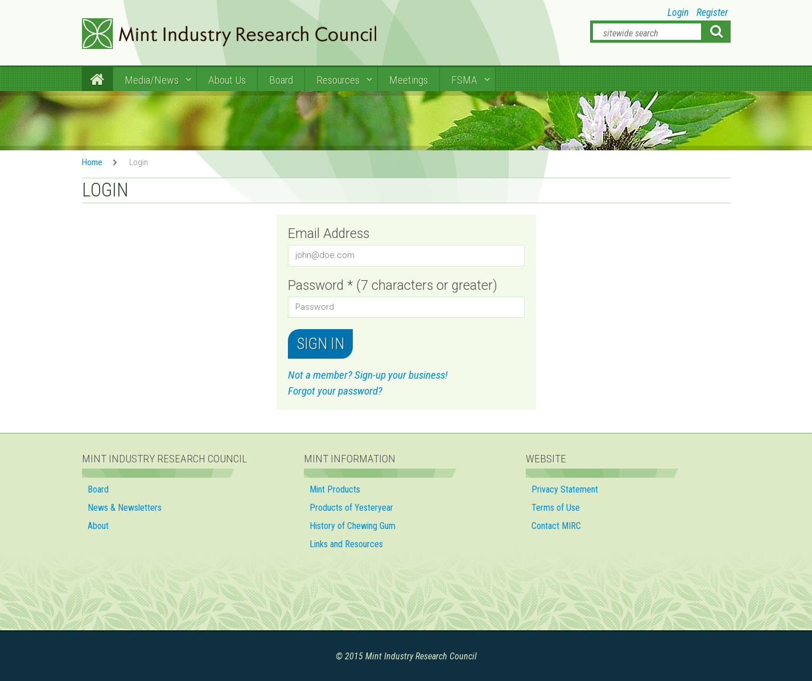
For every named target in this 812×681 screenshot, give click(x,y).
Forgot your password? (335, 390)
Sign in (320, 344)
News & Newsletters (125, 507)
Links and (347, 544)
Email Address (328, 233)
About (98, 525)
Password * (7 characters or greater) (392, 285)
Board (281, 80)
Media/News (152, 80)
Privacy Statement (564, 489)
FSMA (464, 80)
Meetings (408, 80)
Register (712, 12)
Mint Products (335, 489)
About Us (227, 80)
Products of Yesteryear (351, 507)
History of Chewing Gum (352, 525)
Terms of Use (555, 507)
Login (678, 12)
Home (92, 162)
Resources (338, 80)
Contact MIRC (556, 525)
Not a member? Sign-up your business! (368, 374)
